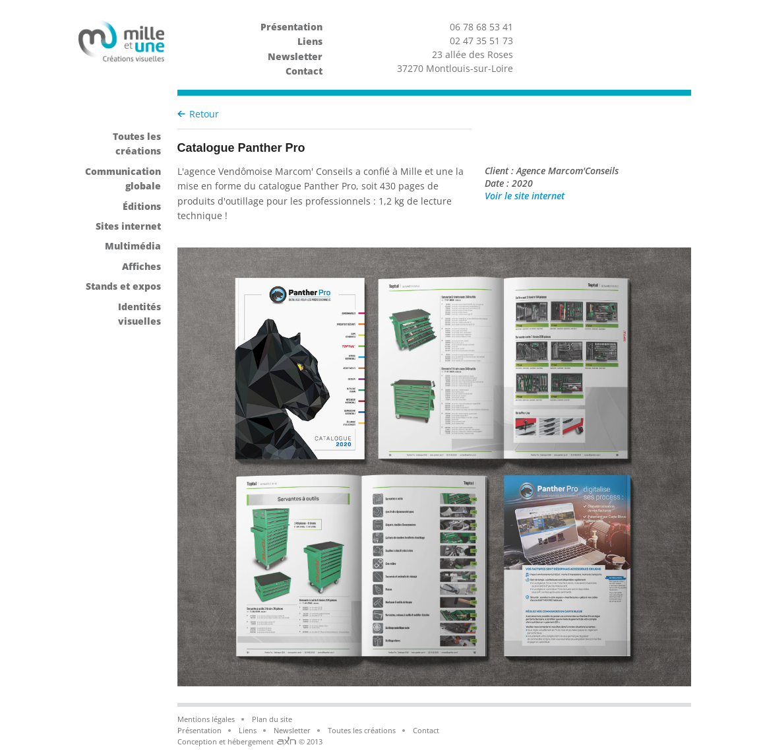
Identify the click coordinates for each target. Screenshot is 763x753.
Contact (304, 71)
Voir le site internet (582, 195)
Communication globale (123, 178)
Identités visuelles (139, 313)
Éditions (142, 206)
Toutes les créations (137, 143)
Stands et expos (123, 286)
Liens (309, 41)
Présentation (291, 26)
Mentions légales (206, 719)
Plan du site (272, 719)
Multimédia (133, 246)
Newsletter (295, 56)
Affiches (141, 266)
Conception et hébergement (226, 741)
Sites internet (128, 226)
